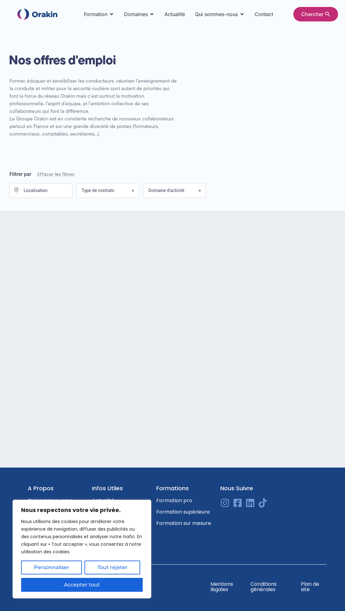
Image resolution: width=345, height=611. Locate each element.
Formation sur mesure (183, 523)
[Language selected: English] (329, 605)
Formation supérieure (183, 511)
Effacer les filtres (55, 174)
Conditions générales (263, 586)
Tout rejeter (112, 568)
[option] (329, 606)
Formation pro (174, 500)
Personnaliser (51, 568)
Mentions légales (221, 586)
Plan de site (310, 586)
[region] (82, 549)
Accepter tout (82, 585)
